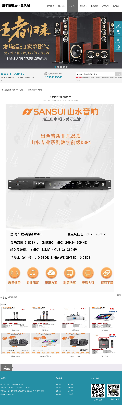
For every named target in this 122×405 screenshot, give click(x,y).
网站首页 (50, 6)
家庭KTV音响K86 (15, 356)
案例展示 (83, 6)
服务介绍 (58, 391)
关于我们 (61, 6)
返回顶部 (58, 384)
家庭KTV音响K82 (75, 356)
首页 (14, 90)
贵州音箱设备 (86, 77)
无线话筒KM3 (15, 330)
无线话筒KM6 (45, 330)
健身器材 (58, 388)
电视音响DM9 (75, 330)
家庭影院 (31, 90)
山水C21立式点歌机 (45, 356)
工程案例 (70, 388)
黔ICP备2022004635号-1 (8, 394)
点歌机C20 (105, 330)
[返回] (119, 295)
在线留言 (70, 394)
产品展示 (72, 6)
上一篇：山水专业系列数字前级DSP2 (10, 297)
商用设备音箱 (113, 77)
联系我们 (116, 6)
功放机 (40, 90)
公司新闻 (105, 6)
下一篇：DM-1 (4, 298)
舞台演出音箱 (105, 77)
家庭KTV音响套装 (95, 77)
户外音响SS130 (105, 356)
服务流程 (94, 6)
